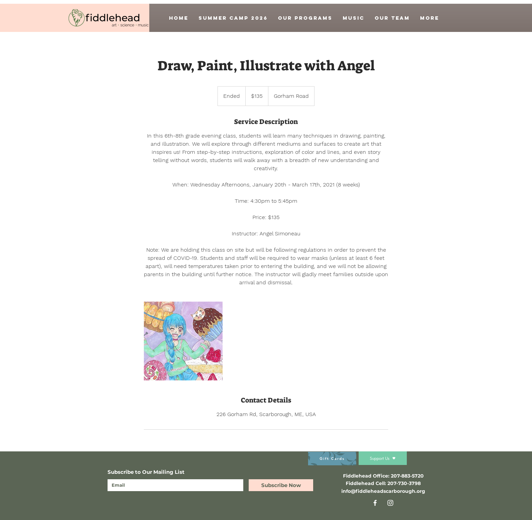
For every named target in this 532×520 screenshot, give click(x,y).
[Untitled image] (183, 341)
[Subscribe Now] (281, 485)
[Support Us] (383, 458)
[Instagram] (390, 503)
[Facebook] (375, 503)
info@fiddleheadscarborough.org (383, 491)
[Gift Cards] (332, 458)
